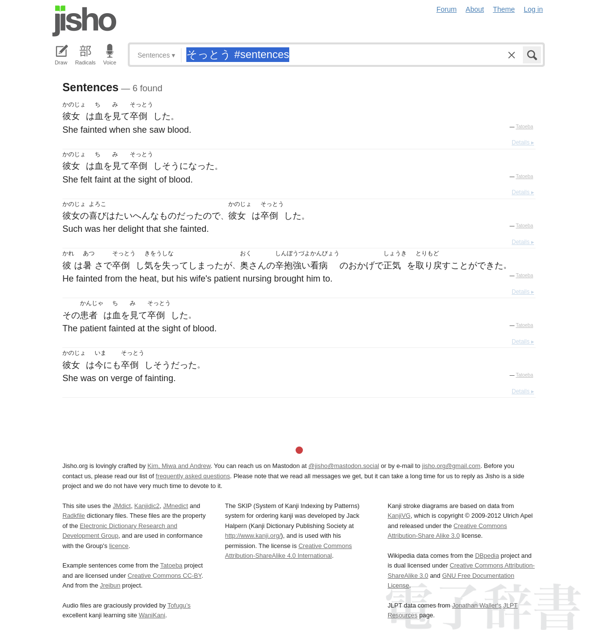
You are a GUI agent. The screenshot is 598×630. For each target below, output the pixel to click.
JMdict (122, 505)
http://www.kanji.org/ (253, 535)
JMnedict (175, 505)
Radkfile (73, 515)
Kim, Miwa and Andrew (178, 465)
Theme (504, 9)
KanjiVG (399, 515)
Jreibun (110, 585)
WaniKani (152, 615)
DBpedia (487, 555)
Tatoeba (524, 126)
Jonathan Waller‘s (476, 605)
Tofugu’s (178, 605)
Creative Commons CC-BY (164, 575)
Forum (447, 9)
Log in (533, 9)
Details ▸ (523, 142)
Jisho (84, 21)
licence (119, 545)
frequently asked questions (193, 476)
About (475, 9)
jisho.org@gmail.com (451, 465)
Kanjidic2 (146, 505)
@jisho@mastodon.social (343, 465)
